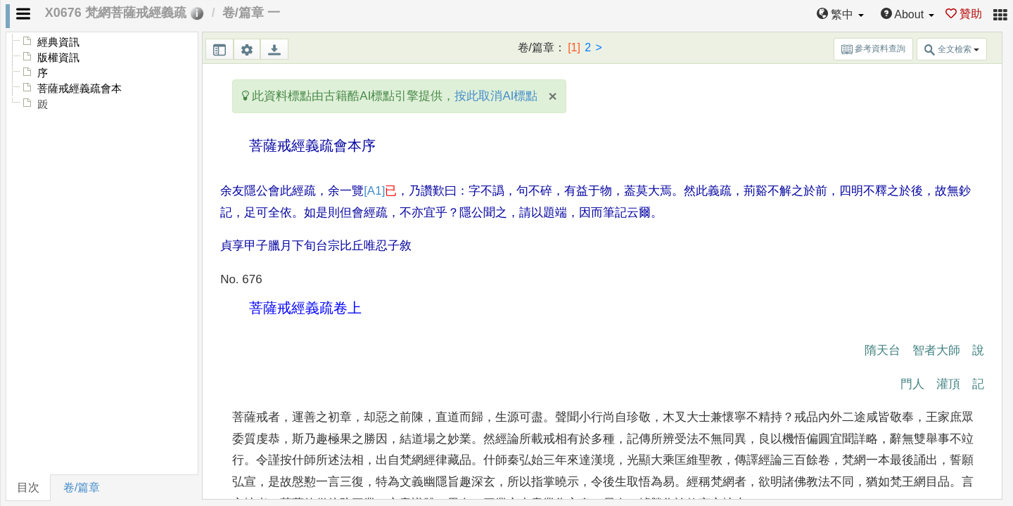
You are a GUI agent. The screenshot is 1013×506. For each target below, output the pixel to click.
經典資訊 (58, 42)
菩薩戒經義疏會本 (79, 88)
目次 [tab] (28, 487)
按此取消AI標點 (495, 96)
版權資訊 (58, 57)
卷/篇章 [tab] (81, 487)
